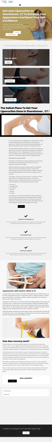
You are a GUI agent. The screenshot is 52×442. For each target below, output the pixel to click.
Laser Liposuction (18, 161)
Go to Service (10, 82)
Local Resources (7, 394)
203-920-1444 (6, 46)
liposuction (26, 24)
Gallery (9, 63)
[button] (26, 395)
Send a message (11, 102)
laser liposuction (33, 151)
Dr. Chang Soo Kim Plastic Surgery (4, 1)
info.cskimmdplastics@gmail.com (41, 46)
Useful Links (6, 398)
